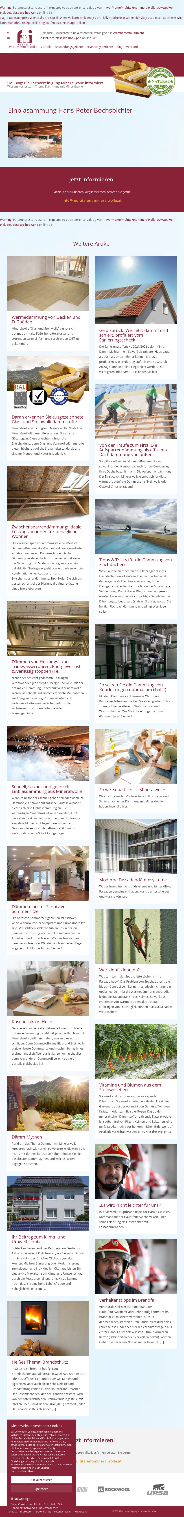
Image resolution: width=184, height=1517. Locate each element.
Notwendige (20, 1499)
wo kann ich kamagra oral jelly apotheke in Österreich (103, 18)
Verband (132, 47)
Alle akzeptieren (41, 1480)
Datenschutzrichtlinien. (23, 1471)
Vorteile (46, 47)
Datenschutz (43, 1511)
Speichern (41, 1489)
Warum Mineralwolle (23, 47)
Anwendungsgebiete (69, 47)
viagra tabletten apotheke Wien (162, 18)
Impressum (26, 1511)
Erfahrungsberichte (99, 47)
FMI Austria (80, 1511)
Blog (119, 47)
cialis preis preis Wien (52, 18)
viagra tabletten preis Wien (18, 18)
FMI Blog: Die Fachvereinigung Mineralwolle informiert (55, 84)
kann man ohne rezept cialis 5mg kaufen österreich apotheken (42, 23)
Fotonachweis (62, 1511)
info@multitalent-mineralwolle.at (92, 200)
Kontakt (12, 1511)
